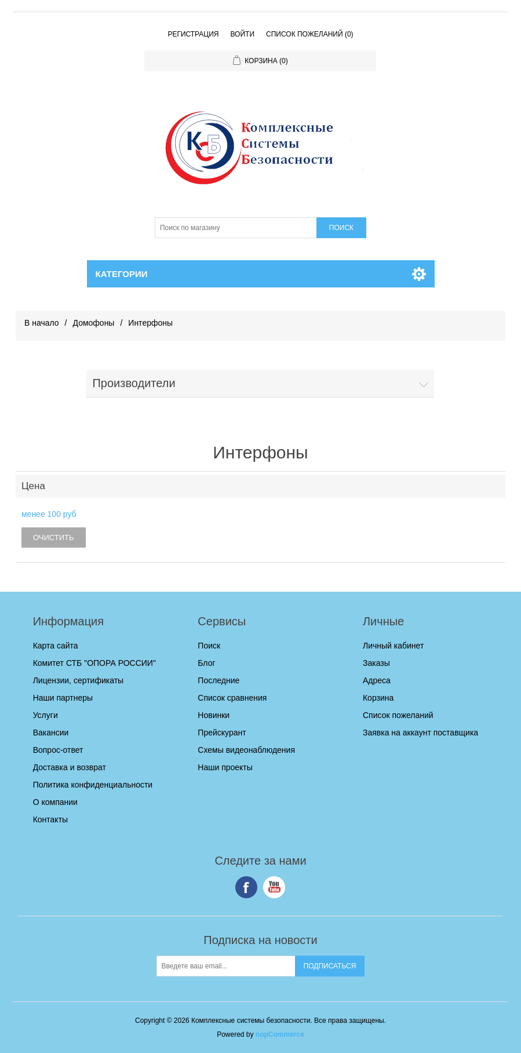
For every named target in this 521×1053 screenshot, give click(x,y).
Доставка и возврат (69, 767)
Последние (218, 680)
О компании (55, 802)
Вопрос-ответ (58, 750)
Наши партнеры (63, 697)
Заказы (376, 663)
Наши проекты (225, 767)
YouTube (274, 887)
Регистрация (192, 34)
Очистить (53, 537)
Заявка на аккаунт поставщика (420, 732)
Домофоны (94, 322)
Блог (206, 663)
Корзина (378, 697)
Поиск (209, 645)
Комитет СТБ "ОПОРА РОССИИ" (94, 663)
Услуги (45, 715)
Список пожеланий (398, 715)
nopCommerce (280, 1034)
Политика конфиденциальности (93, 784)
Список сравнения (232, 697)
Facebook (246, 887)
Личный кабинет (393, 645)
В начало (41, 322)
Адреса (377, 680)
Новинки (213, 715)
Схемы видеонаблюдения (246, 750)
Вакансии (51, 732)
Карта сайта (55, 645)
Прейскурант (222, 732)
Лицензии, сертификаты (78, 680)
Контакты (50, 819)
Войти (242, 34)
